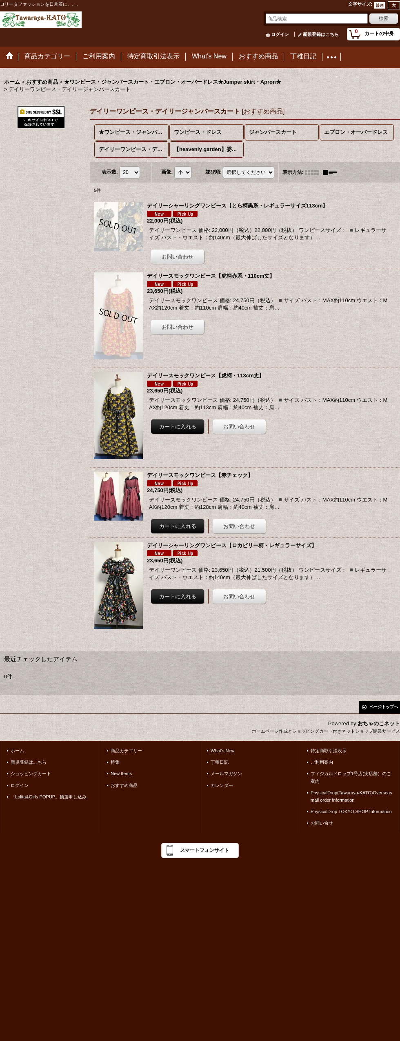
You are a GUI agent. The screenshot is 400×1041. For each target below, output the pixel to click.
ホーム (17, 750)
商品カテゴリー (126, 750)
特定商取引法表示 (329, 750)
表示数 (110, 172)
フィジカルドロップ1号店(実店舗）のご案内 (351, 777)
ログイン (280, 34)
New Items (121, 773)
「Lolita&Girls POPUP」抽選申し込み (49, 796)
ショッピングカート (31, 773)
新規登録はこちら (321, 34)
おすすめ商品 (124, 785)
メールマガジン (226, 773)
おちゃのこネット (379, 723)
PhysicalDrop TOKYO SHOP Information (351, 811)
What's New (223, 750)
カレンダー (222, 785)
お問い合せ (322, 822)
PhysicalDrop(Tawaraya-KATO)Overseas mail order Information (351, 796)
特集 (115, 762)
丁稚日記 (220, 762)
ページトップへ (383, 706)
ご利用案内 (322, 762)
